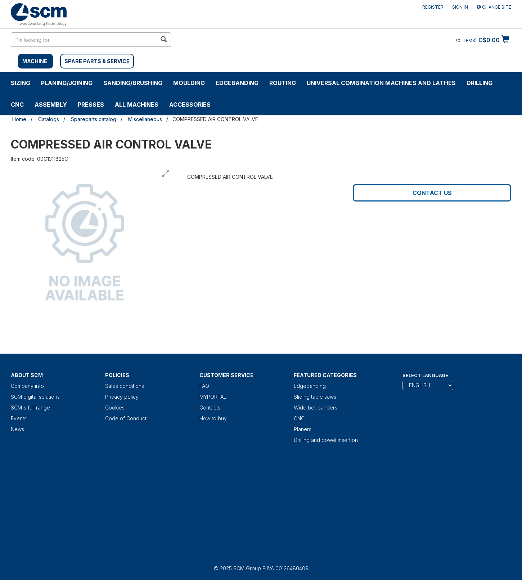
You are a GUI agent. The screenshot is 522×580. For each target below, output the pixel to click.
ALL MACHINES (136, 104)
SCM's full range (30, 407)
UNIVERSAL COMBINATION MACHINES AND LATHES (381, 83)
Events (19, 418)
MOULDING (189, 83)
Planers (302, 429)
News (17, 429)
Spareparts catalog (93, 119)
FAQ (204, 386)
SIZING (20, 83)
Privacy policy (122, 397)
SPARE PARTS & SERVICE (97, 61)
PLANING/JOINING (67, 83)
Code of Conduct (126, 418)
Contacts (209, 407)
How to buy (213, 418)
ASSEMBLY (51, 104)
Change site (494, 7)
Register (433, 7)
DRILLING (479, 83)
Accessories (190, 104)
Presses (91, 104)
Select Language (425, 375)
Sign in (460, 7)
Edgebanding (237, 83)
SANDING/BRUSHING (132, 83)
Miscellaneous (145, 119)
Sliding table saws (315, 397)
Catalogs (48, 119)
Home (19, 119)
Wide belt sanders (315, 407)
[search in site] (84, 40)
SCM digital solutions (35, 397)
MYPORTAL (212, 397)
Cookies (115, 407)
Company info (27, 386)
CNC (17, 104)
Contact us (432, 192)
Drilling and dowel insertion (326, 440)
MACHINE (34, 61)
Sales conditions (124, 386)
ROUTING (282, 83)
